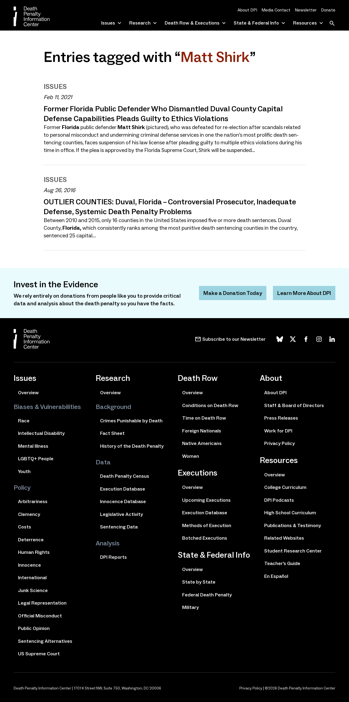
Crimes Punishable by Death (131, 421)
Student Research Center (293, 551)
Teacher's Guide (282, 563)
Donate (328, 10)
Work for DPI (278, 431)
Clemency (29, 514)
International (32, 578)
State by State (198, 582)
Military (190, 607)
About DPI (247, 10)
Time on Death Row (204, 418)
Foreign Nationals (201, 431)
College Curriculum (285, 487)
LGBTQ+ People (35, 459)
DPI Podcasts (279, 500)
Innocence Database (123, 501)
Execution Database (122, 489)
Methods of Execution (206, 525)
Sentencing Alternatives (45, 641)
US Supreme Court (39, 654)
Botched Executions (204, 538)
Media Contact (275, 10)
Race (23, 421)
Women (190, 456)
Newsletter (306, 10)
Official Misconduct (40, 616)
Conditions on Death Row (210, 405)
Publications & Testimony (292, 525)
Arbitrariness (32, 501)
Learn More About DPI (304, 293)
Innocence (29, 565)
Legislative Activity (121, 514)
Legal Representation (42, 603)
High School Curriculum (290, 513)
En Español (276, 576)
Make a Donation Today (232, 293)
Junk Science (33, 590)
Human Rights (34, 552)
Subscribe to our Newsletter (234, 339)
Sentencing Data (119, 527)
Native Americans (202, 443)
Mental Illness (33, 446)
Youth (24, 471)
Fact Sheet (112, 433)
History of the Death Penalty (132, 446)
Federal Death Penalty (207, 595)
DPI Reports (113, 557)
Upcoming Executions (206, 500)
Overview (28, 393)
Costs (24, 527)
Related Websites (284, 538)
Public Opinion (34, 628)
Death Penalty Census (124, 476)
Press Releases (281, 418)
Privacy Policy (279, 443)
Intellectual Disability (41, 433)
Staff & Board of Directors (294, 405)
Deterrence (31, 540)
